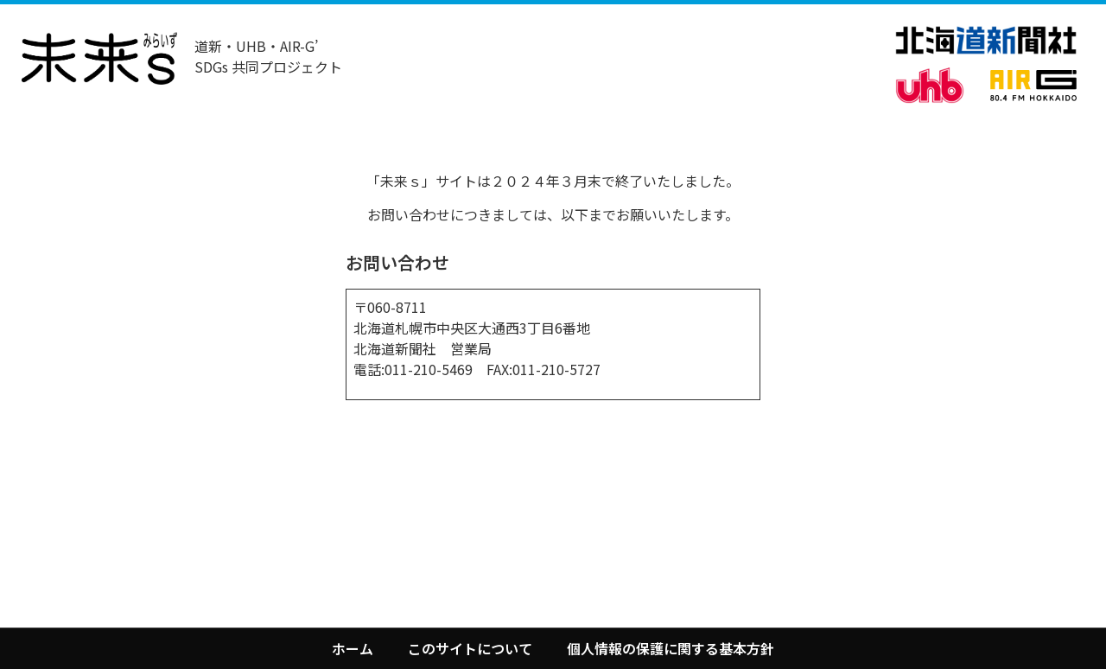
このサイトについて (470, 648)
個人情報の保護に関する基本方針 (670, 648)
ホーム (352, 648)
